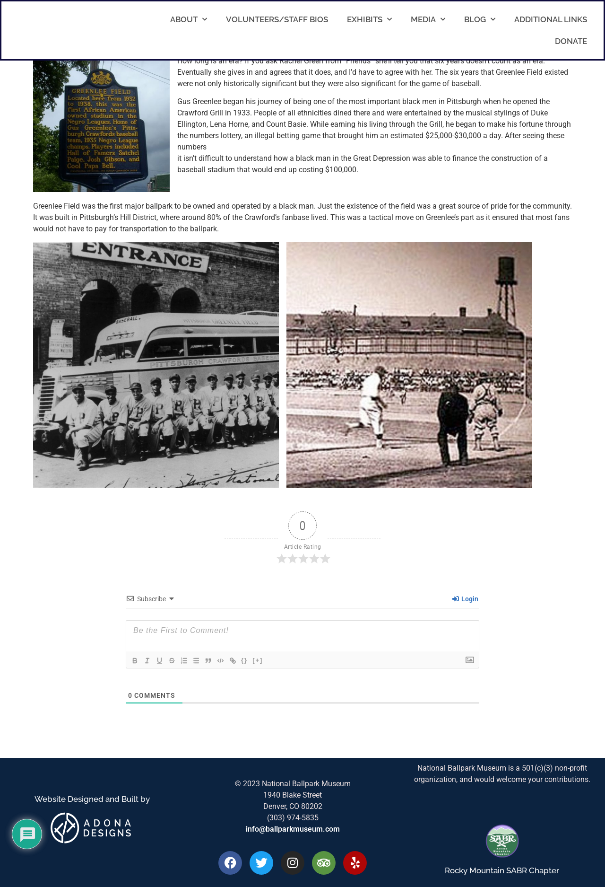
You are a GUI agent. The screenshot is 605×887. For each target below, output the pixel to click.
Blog (479, 19)
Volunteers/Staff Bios (277, 19)
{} (253, 660)
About (188, 19)
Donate (571, 41)
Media (428, 19)
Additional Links (550, 19)
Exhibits (369, 19)
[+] (266, 660)
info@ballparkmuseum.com (293, 829)
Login (465, 599)
